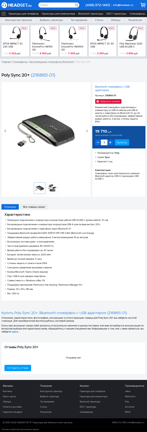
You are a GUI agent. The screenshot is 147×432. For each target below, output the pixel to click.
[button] (5, 130)
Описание (10, 206)
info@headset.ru (123, 5)
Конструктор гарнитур (18, 20)
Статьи (99, 20)
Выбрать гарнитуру (51, 20)
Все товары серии (34, 206)
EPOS (127, 412)
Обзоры (115, 20)
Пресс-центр (9, 396)
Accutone (130, 407)
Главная (6, 61)
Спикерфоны (137, 13)
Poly (127, 401)
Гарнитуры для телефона (23, 13)
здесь (15, 331)
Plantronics (130, 396)
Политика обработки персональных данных (20, 429)
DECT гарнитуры (116, 13)
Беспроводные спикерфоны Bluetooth (51, 61)
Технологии (135, 20)
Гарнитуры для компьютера (58, 13)
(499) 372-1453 (97, 5)
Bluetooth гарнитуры (90, 13)
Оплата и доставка (12, 407)
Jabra (127, 391)
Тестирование (79, 20)
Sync (107, 157)
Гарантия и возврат (12, 412)
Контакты (7, 391)
